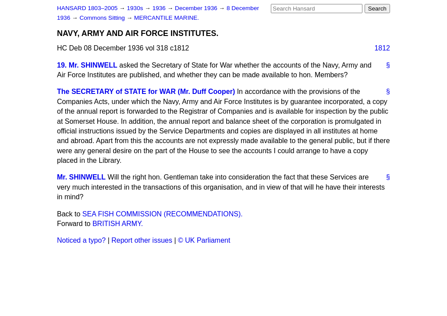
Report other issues (141, 240)
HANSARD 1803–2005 (87, 8)
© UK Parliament (204, 240)
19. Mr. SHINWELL (87, 65)
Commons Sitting (102, 17)
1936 (160, 8)
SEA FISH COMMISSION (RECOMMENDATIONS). (162, 214)
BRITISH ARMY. (117, 223)
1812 (382, 48)
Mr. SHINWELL (81, 177)
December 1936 (197, 8)
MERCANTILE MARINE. (166, 17)
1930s (136, 8)
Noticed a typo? (81, 240)
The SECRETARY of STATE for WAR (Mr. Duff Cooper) (146, 91)
